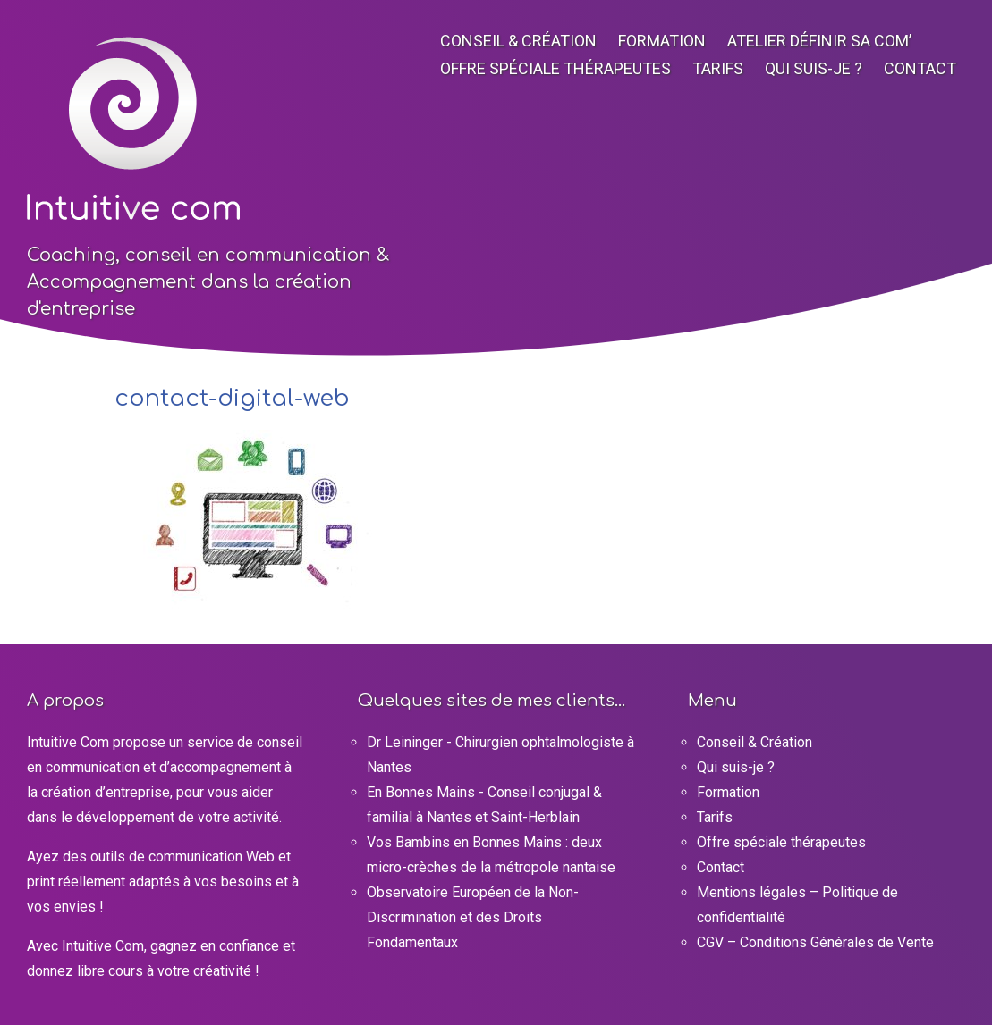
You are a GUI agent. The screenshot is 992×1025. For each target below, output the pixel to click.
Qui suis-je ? (813, 68)
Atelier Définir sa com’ (819, 40)
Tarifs (717, 68)
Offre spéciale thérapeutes (555, 68)
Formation (662, 40)
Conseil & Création (518, 40)
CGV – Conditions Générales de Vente (815, 942)
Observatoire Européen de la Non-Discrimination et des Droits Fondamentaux (473, 917)
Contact (920, 68)
